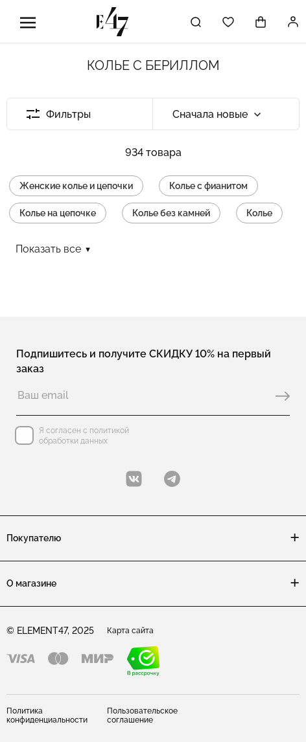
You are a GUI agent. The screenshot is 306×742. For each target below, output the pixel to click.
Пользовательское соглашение (142, 715)
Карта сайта (130, 630)
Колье (259, 213)
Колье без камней (171, 213)
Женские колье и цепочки (76, 186)
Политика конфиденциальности (47, 715)
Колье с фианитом (208, 186)
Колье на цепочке (57, 213)
